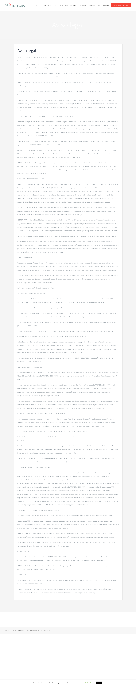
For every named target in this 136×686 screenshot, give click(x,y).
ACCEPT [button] (99, 683)
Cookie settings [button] (89, 683)
